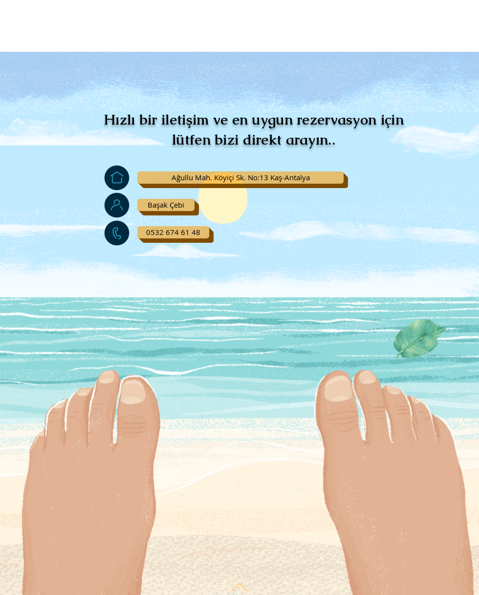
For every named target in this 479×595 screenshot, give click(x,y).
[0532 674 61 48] (173, 232)
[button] (240, 177)
